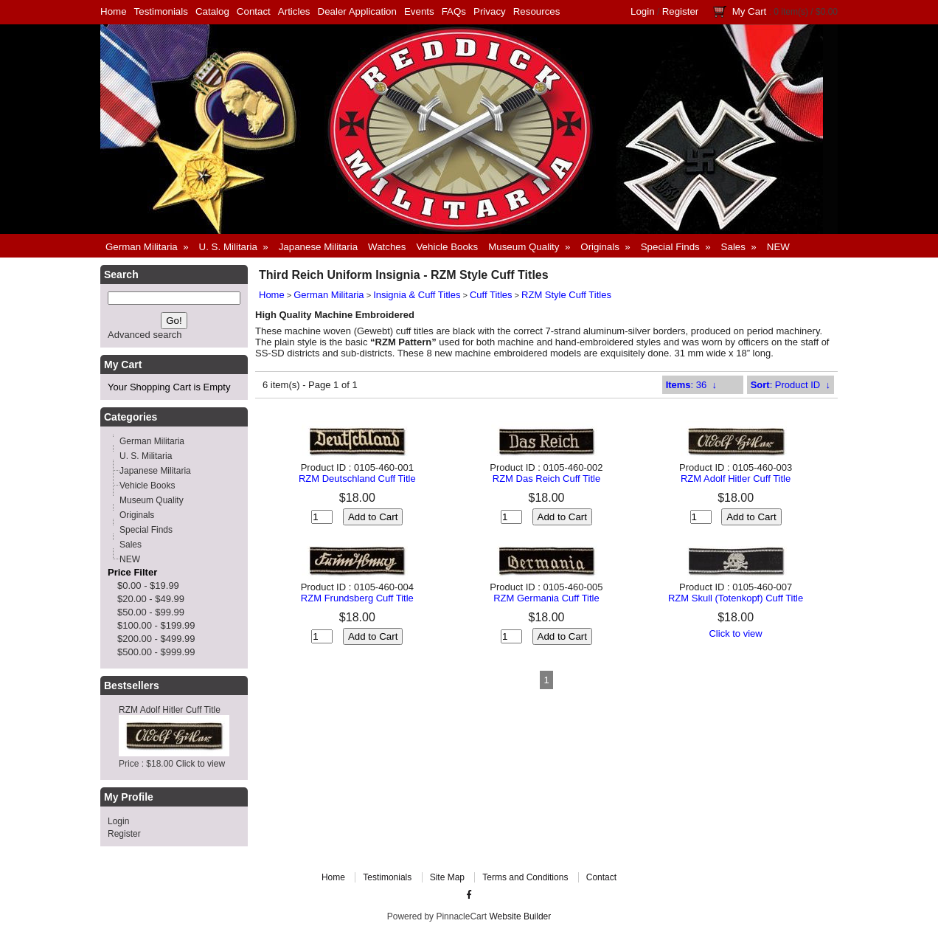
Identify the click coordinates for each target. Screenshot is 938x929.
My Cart (749, 11)
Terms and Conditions (525, 877)
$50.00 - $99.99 (150, 612)
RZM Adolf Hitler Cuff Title (169, 710)
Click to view (200, 764)
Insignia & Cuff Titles (416, 294)
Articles (294, 11)
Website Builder (520, 916)
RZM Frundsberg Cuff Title (357, 598)
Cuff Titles (491, 294)
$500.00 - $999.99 (156, 651)
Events (419, 11)
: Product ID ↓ (790, 384)
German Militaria (328, 294)
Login (642, 11)
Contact (254, 11)
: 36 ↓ (691, 384)
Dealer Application (357, 11)
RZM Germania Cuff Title (546, 598)
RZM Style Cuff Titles (566, 294)
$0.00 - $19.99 (148, 585)
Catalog (212, 11)
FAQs (454, 11)
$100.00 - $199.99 (156, 625)
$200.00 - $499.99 (156, 638)
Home (113, 11)
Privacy (489, 11)
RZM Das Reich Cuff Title (546, 478)
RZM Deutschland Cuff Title (357, 478)
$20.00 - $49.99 (150, 598)
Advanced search (144, 334)
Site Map (447, 877)
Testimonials (161, 11)
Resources (536, 11)
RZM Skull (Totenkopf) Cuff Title (735, 598)
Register (680, 11)
